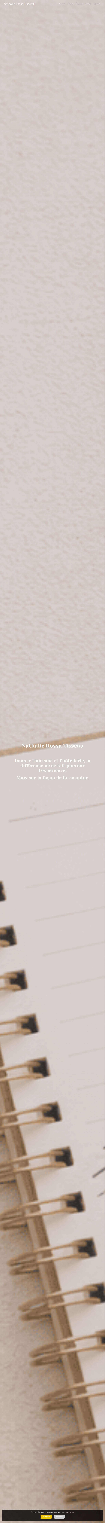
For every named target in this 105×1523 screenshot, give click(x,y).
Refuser (59, 1516)
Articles (88, 4)
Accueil (61, 4)
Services (70, 4)
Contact (97, 4)
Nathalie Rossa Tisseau (19, 3)
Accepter (46, 1516)
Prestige (79, 4)
